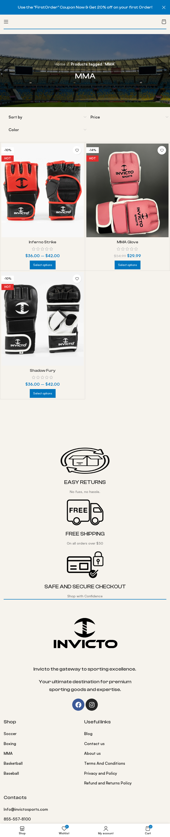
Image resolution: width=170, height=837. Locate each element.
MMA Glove (127, 242)
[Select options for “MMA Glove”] (127, 265)
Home (60, 64)
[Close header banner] (164, 7)
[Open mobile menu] (6, 22)
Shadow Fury (43, 370)
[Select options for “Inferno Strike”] (43, 265)
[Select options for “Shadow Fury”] (43, 393)
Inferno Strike (43, 242)
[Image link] (85, 633)
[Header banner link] (77, 7)
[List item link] (40, 734)
